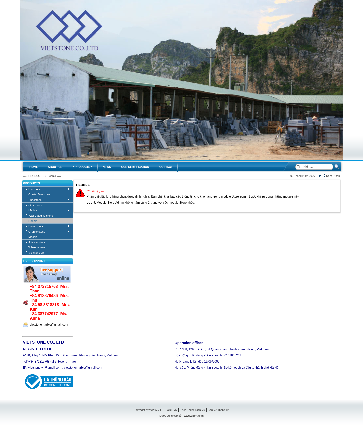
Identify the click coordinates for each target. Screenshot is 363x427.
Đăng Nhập (333, 175)
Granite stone (36, 231)
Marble (32, 210)
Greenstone (35, 205)
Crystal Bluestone (39, 194)
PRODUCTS (36, 175)
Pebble (52, 175)
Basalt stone (36, 226)
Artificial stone (37, 242)
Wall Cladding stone (40, 215)
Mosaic (32, 236)
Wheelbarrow (36, 247)
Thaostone (35, 199)
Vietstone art (36, 252)
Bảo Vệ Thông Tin (218, 409)
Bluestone (34, 189)
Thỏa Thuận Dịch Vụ (192, 409)
